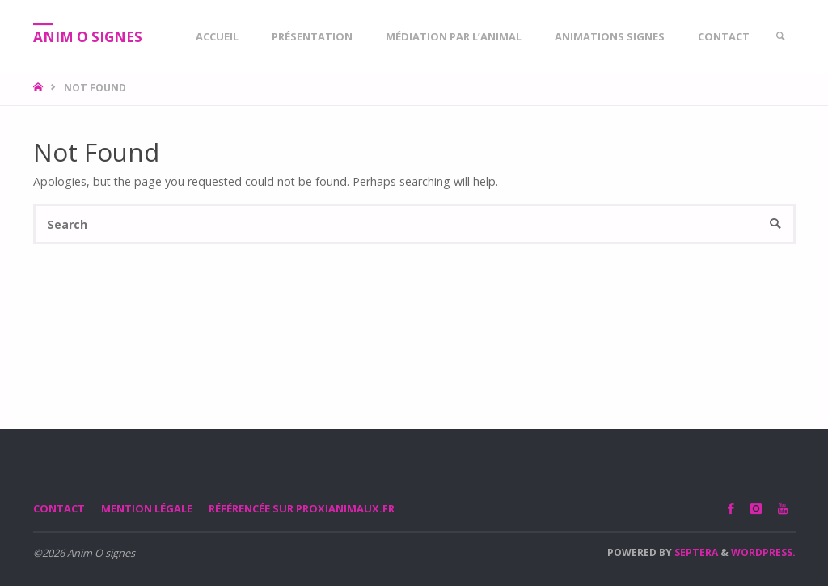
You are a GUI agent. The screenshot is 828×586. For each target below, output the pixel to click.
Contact (59, 508)
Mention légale (146, 508)
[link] (780, 36)
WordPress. (763, 552)
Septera (695, 552)
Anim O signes (87, 36)
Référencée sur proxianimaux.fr (302, 508)
